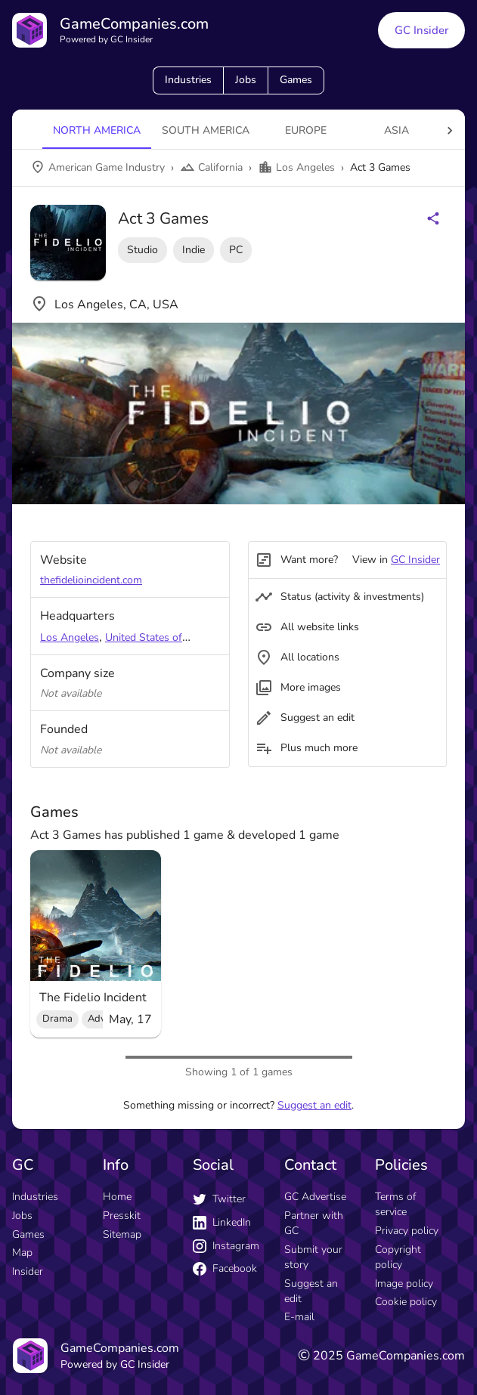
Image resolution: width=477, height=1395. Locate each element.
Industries (188, 80)
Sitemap (122, 1234)
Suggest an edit (314, 1105)
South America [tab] (205, 130)
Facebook (225, 1268)
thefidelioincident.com (91, 580)
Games (296, 80)
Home (117, 1196)
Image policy (404, 1283)
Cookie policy (406, 1301)
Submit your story (313, 1257)
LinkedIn (222, 1222)
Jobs (245, 80)
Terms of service (395, 1204)
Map (22, 1252)
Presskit (122, 1215)
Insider (27, 1271)
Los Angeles (69, 637)
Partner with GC (313, 1223)
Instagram (226, 1246)
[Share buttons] (433, 218)
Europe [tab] (306, 130)
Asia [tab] (396, 130)
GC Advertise (315, 1196)
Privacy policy (406, 1230)
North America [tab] (97, 130)
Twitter (219, 1199)
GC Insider (415, 559)
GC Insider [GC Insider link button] (421, 30)
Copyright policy (398, 1257)
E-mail (299, 1317)
